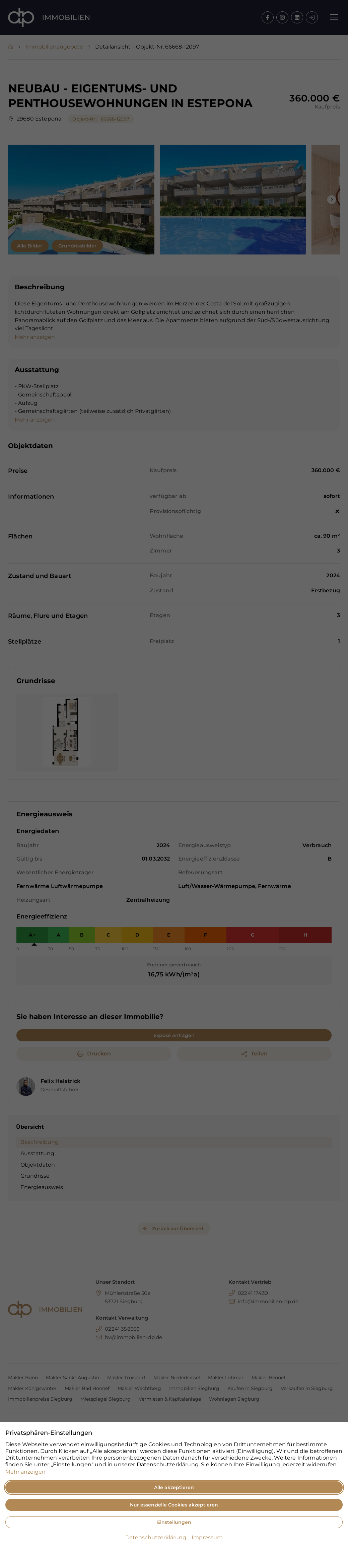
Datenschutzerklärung (155, 1537)
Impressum (207, 1537)
